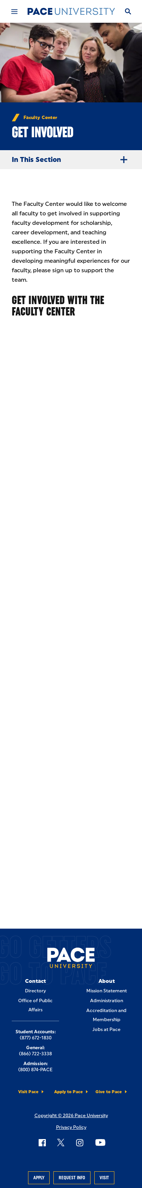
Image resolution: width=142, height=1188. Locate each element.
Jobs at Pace (106, 1029)
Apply (38, 1177)
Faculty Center (40, 117)
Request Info (72, 1177)
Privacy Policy (71, 1127)
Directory (35, 990)
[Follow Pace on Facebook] (42, 1142)
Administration (106, 1000)
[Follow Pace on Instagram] (79, 1142)
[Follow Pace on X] (60, 1142)
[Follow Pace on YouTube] (100, 1142)
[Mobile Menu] (14, 11)
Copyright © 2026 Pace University (71, 1115)
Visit (104, 1177)
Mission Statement (106, 990)
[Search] (127, 11)
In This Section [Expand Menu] (72, 159)
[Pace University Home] (71, 11)
